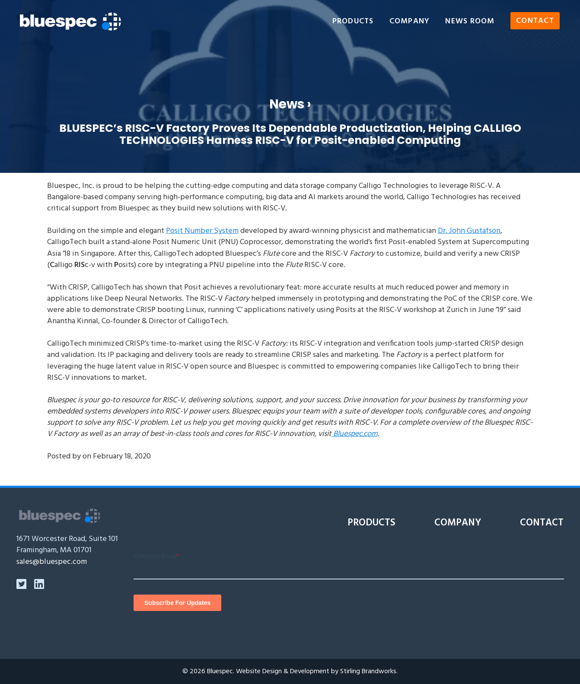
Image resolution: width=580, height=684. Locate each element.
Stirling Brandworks (368, 671)
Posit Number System (202, 231)
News (286, 104)
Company (409, 21)
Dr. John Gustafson (469, 231)
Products (353, 21)
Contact (535, 21)
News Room (469, 21)
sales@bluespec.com (51, 562)
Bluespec (220, 671)
